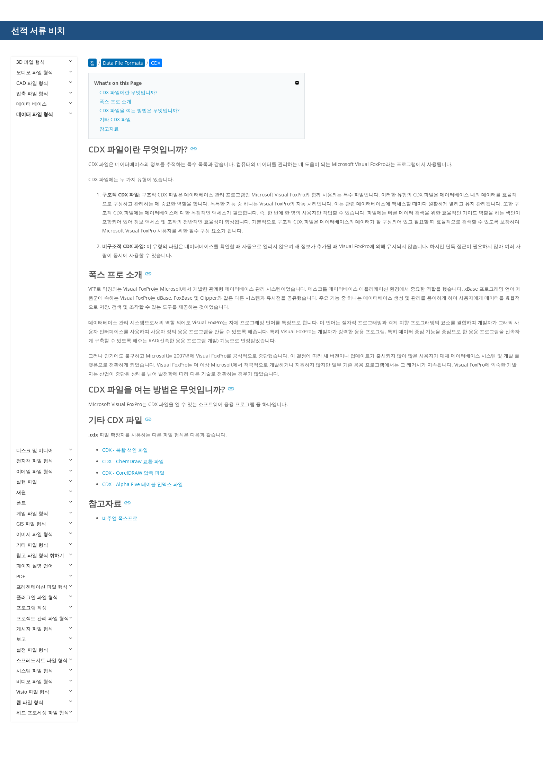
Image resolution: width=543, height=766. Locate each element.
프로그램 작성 (44, 607)
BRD (28, 135)
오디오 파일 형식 (44, 72)
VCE (27, 408)
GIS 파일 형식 (44, 523)
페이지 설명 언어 (44, 565)
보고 (44, 639)
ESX (27, 230)
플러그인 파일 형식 (44, 597)
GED (28, 261)
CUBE (29, 198)
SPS (27, 355)
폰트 (44, 502)
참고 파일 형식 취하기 (44, 555)
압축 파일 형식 (44, 93)
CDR (28, 156)
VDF (27, 429)
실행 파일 (44, 481)
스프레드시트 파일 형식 (44, 660)
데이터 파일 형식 (44, 114)
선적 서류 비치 (38, 30)
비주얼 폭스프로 (119, 518)
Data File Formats (43, 125)
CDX (28, 167)
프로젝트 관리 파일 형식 (44, 618)
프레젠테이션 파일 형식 (44, 586)
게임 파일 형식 (44, 513)
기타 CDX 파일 (115, 119)
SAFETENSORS (39, 345)
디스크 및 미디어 (44, 450)
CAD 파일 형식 (44, 83)
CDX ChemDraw (41, 177)
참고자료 (109, 128)
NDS (28, 313)
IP (25, 293)
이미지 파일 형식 (44, 534)
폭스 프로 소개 (115, 101)
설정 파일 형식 (44, 649)
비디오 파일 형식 (44, 681)
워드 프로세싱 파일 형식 (44, 712)
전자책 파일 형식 (44, 460)
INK (27, 271)
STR (27, 366)
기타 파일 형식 (44, 545)
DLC (27, 208)
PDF (44, 576)
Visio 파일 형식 (44, 691)
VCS (27, 418)
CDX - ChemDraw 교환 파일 (133, 461)
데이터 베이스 (44, 103)
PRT (27, 335)
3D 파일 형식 (44, 62)
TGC (28, 376)
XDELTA (32, 440)
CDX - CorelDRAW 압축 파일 (133, 472)
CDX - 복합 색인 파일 (125, 450)
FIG (26, 240)
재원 (44, 492)
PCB (27, 324)
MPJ (27, 303)
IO (25, 282)
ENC (28, 219)
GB (26, 250)
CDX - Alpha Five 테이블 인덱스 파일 (142, 484)
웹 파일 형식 (44, 702)
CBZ (27, 145)
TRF (27, 398)
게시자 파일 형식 (44, 628)
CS (26, 188)
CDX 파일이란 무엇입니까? (128, 92)
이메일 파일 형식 (44, 471)
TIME (29, 387)
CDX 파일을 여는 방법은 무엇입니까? (139, 110)
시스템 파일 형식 (44, 670)
